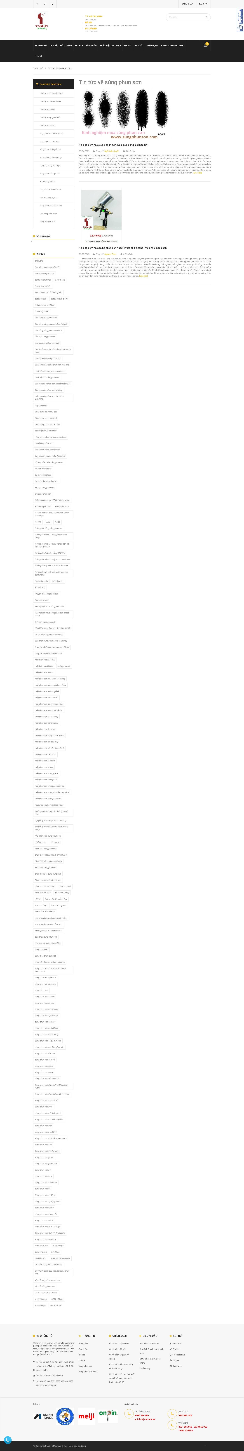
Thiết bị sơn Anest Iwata (50, 101)
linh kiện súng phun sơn (45, 622)
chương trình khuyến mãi (45, 431)
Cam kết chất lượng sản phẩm (150, 1361)
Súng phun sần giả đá (49, 173)
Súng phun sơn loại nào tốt (46, 1100)
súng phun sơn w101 (44, 1220)
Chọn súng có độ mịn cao (46, 412)
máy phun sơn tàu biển (45, 761)
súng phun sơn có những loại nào (49, 1047)
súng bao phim (41, 949)
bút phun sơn (40, 299)
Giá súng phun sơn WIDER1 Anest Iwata (52, 500)
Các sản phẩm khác (48, 214)
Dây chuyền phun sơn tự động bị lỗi (50, 456)
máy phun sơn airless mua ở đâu (49, 704)
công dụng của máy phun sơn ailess (50, 437)
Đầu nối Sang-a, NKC (49, 198)
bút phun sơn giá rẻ (59, 299)
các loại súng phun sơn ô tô (47, 343)
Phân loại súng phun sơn (45, 867)
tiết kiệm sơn (40, 1258)
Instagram (176, 1366)
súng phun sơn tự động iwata (47, 1201)
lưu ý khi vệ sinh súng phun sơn (48, 653)
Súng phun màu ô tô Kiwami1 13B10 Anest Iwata (50, 970)
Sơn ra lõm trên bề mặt (45, 911)
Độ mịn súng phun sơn (44, 487)
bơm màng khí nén (43, 286)
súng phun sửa (41, 1246)
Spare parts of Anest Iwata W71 (48, 930)
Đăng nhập (187, 4)
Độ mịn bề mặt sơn (43, 475)
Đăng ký (203, 4)
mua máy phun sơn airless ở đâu (49, 805)
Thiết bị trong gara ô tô (50, 117)
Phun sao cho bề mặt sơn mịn (48, 880)
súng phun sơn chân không (47, 1028)
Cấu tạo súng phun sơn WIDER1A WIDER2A (49, 397)
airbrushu (39, 261)
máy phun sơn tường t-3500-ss (48, 798)
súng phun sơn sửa (43, 1176)
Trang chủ (41, 45)
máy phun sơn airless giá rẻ (47, 691)
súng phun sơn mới (43, 1126)
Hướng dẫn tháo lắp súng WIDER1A (50, 553)
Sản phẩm (91, 45)
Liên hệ (38, 56)
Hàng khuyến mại (47, 221)
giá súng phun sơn (43, 494)
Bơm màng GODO (47, 181)
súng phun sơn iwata (44, 1072)
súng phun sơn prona (44, 1157)
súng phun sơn (41, 990)
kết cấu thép (57, 581)
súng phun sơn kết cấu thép (47, 1078)
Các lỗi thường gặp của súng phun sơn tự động (53, 350)
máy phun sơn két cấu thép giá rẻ (49, 748)
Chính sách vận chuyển (119, 1343)
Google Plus (177, 1355)
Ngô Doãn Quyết (111, 151)
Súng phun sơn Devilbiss (51, 205)
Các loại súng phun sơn (45, 336)
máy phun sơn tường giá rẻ (46, 773)
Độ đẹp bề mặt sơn (43, 469)
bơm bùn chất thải (43, 280)
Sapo (83, 1446)
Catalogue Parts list (172, 45)
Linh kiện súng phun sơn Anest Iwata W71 (53, 628)
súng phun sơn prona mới (46, 1163)
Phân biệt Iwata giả (110, 45)
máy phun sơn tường (44, 767)
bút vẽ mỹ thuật (41, 311)
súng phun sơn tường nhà (46, 1214)
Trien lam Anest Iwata (60, 1258)
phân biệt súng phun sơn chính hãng (51, 855)
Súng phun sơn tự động (45, 1195)
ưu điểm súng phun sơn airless (48, 1264)
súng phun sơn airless (44, 996)
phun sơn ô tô (65, 886)
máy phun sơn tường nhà (46, 780)
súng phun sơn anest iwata (47, 1009)
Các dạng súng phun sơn (46, 317)
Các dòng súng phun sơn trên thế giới (51, 324)
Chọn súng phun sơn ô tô (46, 418)
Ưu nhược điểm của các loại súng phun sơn (52, 1272)
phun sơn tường (62, 893)
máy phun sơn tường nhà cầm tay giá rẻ (52, 792)
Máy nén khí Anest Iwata (50, 189)
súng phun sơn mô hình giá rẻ (48, 1113)
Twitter (174, 1349)
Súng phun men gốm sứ (50, 149)
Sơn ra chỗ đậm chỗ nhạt (56, 899)
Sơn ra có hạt (40, 905)
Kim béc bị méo (42, 600)
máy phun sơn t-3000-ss (45, 754)
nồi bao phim (40, 842)
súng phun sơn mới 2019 (45, 1132)
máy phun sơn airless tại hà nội (48, 710)
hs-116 (38, 522)
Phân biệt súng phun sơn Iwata (48, 861)
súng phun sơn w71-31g (45, 1239)
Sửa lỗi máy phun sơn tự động (48, 943)
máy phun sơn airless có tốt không (50, 679)
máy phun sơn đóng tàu (45, 729)
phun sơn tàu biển (43, 893)
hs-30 (48, 522)
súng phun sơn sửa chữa (46, 1182)
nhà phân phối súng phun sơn (48, 836)
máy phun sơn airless (44, 672)
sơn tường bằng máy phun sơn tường (51, 918)
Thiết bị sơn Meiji (47, 109)
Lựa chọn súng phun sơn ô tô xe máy (51, 641)
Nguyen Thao (110, 254)
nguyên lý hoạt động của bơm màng (50, 820)
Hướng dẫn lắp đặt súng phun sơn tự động (51, 536)
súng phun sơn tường (44, 1208)
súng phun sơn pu (43, 1170)
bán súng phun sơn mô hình (47, 267)
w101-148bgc (57, 1299)
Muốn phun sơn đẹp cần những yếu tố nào (51, 812)
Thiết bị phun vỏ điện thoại (51, 93)
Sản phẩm (83, 1349)
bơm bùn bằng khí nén (44, 273)
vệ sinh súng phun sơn (45, 1286)
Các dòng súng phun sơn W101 (48, 330)
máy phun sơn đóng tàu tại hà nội (49, 735)
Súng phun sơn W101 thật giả (47, 1227)
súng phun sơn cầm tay (45, 1022)
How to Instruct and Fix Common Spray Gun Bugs (52, 514)
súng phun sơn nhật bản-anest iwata (51, 1138)
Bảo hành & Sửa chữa (149, 1343)
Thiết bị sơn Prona (48, 125)
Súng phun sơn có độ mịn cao (48, 1041)
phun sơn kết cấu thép (44, 886)
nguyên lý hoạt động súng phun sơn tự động (51, 828)
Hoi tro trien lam (62, 506)
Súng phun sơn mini (43, 1107)
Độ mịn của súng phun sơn (46, 481)
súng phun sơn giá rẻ (44, 1066)
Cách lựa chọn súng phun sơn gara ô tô (52, 365)
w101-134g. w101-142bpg (46, 1293)
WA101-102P (55, 1305)
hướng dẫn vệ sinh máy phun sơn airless (52, 559)
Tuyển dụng (151, 45)
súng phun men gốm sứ (45, 977)
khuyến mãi (40, 587)
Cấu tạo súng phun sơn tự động (48, 390)
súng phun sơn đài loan (45, 1053)
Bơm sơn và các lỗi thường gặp (48, 292)
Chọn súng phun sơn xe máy (47, 424)
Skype (174, 1360)
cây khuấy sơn (41, 405)
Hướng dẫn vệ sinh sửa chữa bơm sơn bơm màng (51, 573)
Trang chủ (83, 1343)
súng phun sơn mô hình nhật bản (49, 1119)
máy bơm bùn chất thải (45, 660)
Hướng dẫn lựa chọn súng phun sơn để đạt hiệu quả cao (52, 545)
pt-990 (37, 899)
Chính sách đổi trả (117, 1349)
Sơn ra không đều (58, 905)
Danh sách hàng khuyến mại (47, 450)
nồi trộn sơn (56, 842)
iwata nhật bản (41, 581)
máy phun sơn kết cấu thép (47, 742)
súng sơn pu (58, 1246)
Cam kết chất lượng (61, 45)
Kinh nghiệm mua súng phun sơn (49, 606)
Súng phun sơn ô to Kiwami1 (47, 1151)
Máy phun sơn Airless (49, 141)
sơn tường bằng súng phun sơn (48, 924)
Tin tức (128, 45)
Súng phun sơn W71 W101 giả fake (50, 1233)
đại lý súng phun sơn (44, 443)
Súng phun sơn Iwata (88, 1371)
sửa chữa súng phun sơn (46, 937)
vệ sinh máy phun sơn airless (47, 1280)
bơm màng (60, 280)
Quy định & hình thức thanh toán (151, 1351)
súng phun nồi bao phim (45, 984)
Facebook (176, 1343)
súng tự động (41, 1252)
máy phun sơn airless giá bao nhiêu (50, 685)
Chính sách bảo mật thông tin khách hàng (121, 1366)
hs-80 (57, 522)
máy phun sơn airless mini (46, 697)
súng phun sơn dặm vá (45, 1060)
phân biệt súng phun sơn (45, 848)
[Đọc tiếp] (197, 173)
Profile (79, 45)
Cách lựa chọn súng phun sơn (48, 358)
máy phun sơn (64, 666)
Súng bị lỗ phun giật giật (45, 956)
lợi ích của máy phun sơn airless (49, 634)
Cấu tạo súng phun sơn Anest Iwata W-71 (53, 384)
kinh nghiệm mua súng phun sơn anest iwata (52, 614)
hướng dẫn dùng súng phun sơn (49, 528)
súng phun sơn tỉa (43, 1189)
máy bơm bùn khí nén (44, 666)
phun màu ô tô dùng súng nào (48, 874)
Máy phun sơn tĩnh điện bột (52, 133)
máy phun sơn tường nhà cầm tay (49, 786)
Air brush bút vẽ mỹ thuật (51, 157)
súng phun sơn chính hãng (46, 1034)
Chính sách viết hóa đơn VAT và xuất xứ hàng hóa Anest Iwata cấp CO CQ (121, 1378)
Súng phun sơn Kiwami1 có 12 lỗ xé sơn (52, 1094)
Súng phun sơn (85, 1366)
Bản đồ (138, 45)
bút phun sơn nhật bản (44, 305)
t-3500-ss (55, 1252)
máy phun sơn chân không (46, 716)
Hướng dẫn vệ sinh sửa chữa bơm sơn (51, 565)
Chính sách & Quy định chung (119, 1357)
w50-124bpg (40, 1305)
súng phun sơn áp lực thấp (46, 1015)
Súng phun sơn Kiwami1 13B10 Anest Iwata (51, 1086)
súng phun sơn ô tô (43, 1145)
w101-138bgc (41, 1299)
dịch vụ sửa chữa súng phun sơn (49, 462)
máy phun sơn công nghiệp (47, 723)
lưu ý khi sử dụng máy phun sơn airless (52, 647)
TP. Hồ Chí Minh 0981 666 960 (48, 1375)
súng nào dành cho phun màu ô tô (50, 962)
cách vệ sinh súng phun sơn (47, 377)
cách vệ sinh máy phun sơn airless (50, 371)
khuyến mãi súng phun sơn (46, 594)
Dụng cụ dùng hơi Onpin (50, 165)
